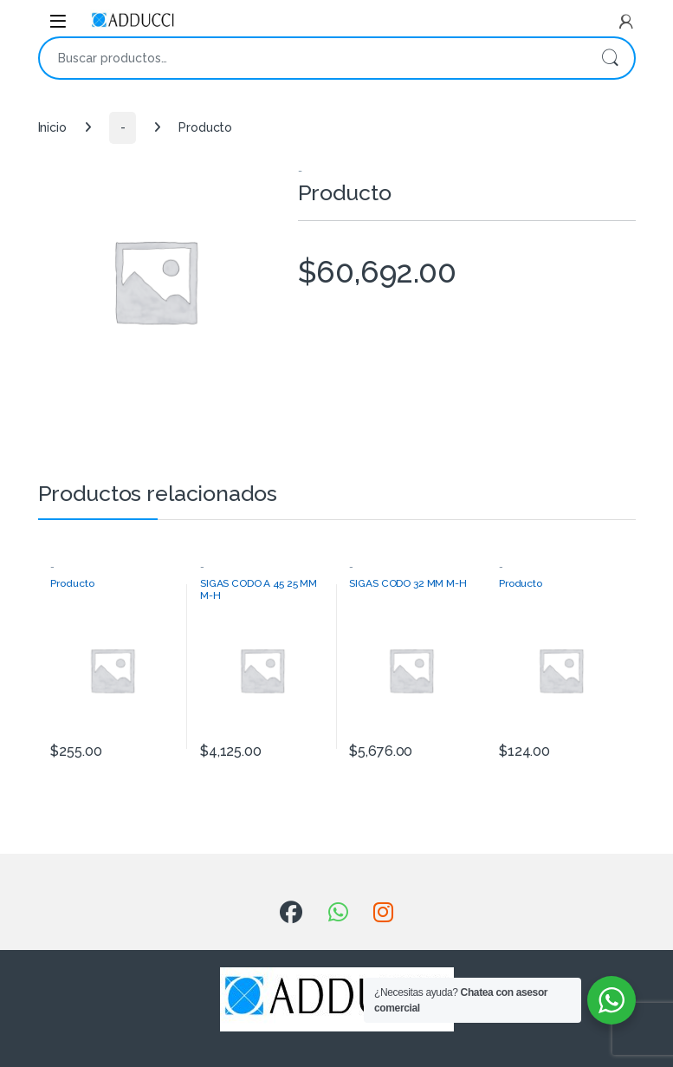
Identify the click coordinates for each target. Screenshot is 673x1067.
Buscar (610, 58)
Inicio (52, 127)
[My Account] (626, 21)
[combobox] (313, 58)
